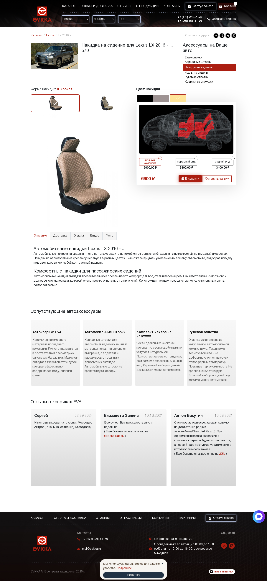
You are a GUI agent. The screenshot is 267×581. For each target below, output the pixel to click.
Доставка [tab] (60, 235)
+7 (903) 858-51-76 (185, 22)
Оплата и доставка (94, 7)
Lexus (50, 35)
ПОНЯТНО (133, 575)
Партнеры (187, 518)
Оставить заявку (217, 181)
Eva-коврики (193, 57)
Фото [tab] (109, 235)
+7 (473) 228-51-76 (185, 18)
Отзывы (120, 7)
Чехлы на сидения (197, 73)
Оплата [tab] (79, 235)
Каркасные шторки (198, 62)
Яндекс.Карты (114, 456)
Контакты (164, 7)
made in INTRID (224, 571)
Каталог (68, 7)
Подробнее (124, 567)
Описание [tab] (40, 235)
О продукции (141, 7)
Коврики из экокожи (199, 82)
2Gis (222, 474)
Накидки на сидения (198, 67)
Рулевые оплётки (196, 77)
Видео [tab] (94, 235)
